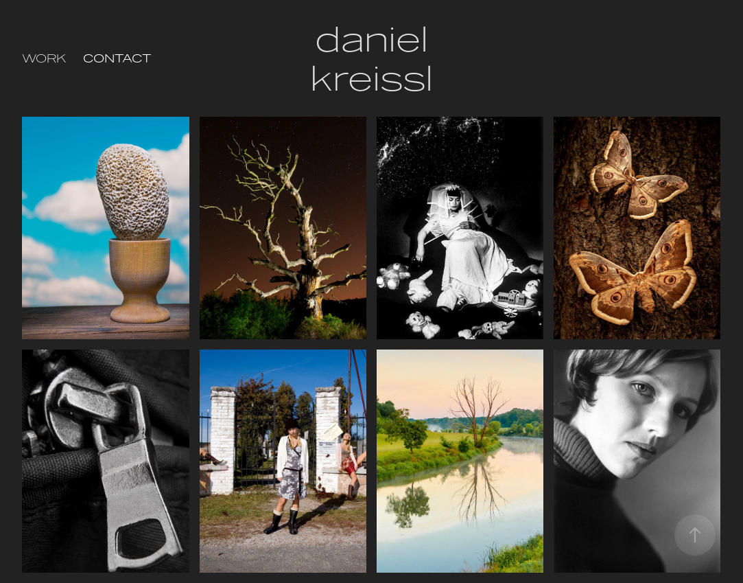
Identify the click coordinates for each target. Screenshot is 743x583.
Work (44, 58)
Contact (117, 58)
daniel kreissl (372, 58)
